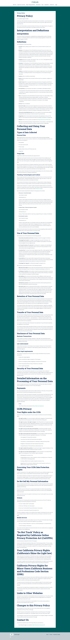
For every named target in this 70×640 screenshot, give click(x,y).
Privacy (50, 634)
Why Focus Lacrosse (21, 4)
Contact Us (52, 4)
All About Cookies (39, 188)
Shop (42, 4)
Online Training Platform (30, 4)
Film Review (38, 4)
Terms (47, 634)
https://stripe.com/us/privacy (38, 405)
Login (56, 4)
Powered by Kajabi (56, 634)
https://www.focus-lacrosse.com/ (44, 119)
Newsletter (47, 4)
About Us (14, 4)
